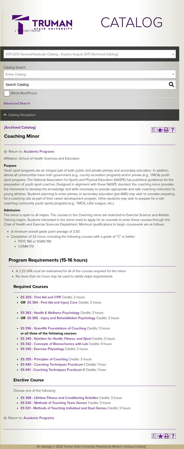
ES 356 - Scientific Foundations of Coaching (53, 328)
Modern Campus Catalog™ (129, 447)
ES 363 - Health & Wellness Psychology (50, 313)
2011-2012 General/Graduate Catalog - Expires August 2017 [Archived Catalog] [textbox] (62, 54)
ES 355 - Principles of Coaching (44, 359)
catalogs (46, 447)
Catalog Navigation (22, 115)
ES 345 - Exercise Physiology (42, 349)
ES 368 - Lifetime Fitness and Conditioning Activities (59, 398)
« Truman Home (27, 30)
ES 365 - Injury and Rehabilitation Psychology (61, 318)
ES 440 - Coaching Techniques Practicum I (53, 365)
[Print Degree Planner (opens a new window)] (153, 129)
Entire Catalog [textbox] (16, 74)
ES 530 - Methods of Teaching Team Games (54, 403)
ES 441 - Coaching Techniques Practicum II (53, 370)
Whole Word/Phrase (24, 93)
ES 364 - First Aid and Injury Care (52, 302)
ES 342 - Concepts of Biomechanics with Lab (54, 344)
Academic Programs (39, 152)
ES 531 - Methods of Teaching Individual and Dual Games (64, 408)
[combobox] (90, 54)
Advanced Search (17, 103)
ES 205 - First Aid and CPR (41, 297)
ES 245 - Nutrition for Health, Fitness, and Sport (56, 339)
